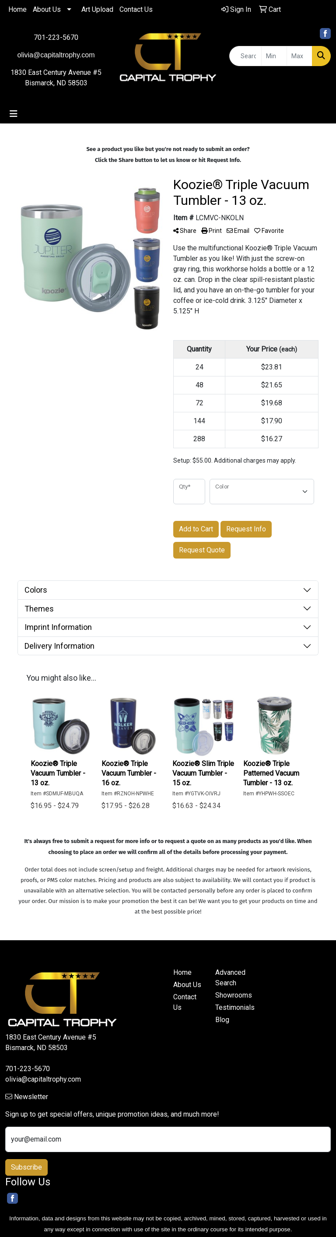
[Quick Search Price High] (299, 56)
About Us (47, 9)
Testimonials (231, 1007)
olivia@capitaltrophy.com (43, 1079)
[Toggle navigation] (13, 114)
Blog (222, 1020)
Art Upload (97, 9)
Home (17, 9)
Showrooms (231, 995)
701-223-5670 (56, 37)
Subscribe (26, 1167)
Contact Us (136, 9)
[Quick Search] (245, 56)
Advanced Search (230, 977)
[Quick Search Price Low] (274, 56)
